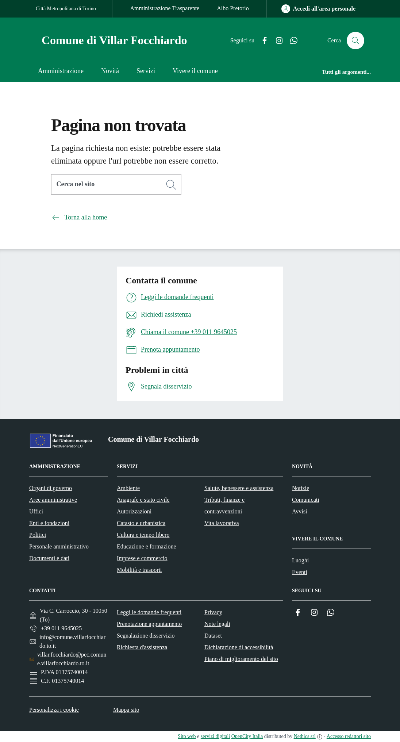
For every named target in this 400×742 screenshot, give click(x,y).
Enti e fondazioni (49, 523)
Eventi (299, 572)
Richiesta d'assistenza (142, 647)
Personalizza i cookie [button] (54, 710)
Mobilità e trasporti (139, 570)
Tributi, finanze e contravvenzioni (224, 506)
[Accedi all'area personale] (318, 9)
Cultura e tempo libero (143, 535)
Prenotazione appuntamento (149, 624)
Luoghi (300, 560)
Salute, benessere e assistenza (238, 488)
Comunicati (305, 500)
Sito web (187, 736)
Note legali (217, 624)
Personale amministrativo (59, 546)
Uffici (36, 511)
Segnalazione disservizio (146, 635)
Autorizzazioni (134, 511)
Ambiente (128, 488)
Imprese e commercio (142, 558)
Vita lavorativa (221, 523)
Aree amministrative (53, 500)
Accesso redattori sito (349, 736)
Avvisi (299, 511)
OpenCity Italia (247, 736)
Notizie (300, 488)
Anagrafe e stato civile (143, 500)
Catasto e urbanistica (141, 523)
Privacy (213, 612)
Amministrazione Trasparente (164, 8)
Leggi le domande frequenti (149, 612)
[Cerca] (171, 185)
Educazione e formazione (146, 546)
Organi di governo (50, 488)
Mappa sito (126, 710)
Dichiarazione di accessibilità (238, 647)
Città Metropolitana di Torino (66, 8)
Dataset (213, 635)
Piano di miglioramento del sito (241, 659)
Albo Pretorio (233, 8)
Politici (37, 535)
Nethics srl (305, 736)
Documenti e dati (49, 558)
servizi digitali (215, 736)
